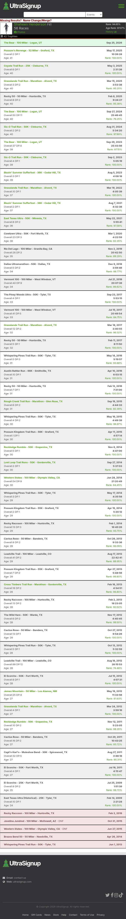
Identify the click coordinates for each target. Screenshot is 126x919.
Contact (73, 914)
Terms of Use (87, 914)
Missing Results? (11, 20)
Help (63, 914)
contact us (20, 877)
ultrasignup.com (22, 881)
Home (25, 914)
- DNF (34, 820)
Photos (19, 32)
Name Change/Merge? (37, 20)
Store (56, 914)
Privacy (101, 914)
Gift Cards (36, 914)
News (48, 914)
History (111, 31)
